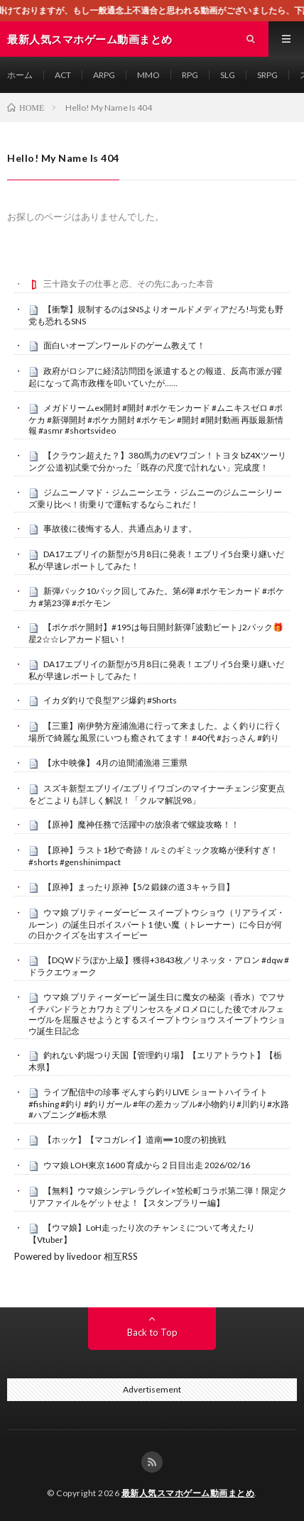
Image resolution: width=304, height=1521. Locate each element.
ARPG (104, 75)
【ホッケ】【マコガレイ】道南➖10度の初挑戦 (134, 1139)
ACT (63, 75)
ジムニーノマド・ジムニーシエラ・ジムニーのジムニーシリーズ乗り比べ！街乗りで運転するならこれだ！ (155, 498)
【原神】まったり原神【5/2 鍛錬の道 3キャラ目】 (138, 887)
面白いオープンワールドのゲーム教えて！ (124, 345)
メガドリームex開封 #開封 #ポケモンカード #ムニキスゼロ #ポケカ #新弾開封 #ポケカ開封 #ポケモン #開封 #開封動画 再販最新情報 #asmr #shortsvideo (155, 419)
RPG (190, 75)
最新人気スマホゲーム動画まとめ (188, 1493)
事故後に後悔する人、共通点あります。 (120, 528)
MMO (148, 75)
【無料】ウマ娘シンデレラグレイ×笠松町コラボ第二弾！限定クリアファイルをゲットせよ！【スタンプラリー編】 (157, 1196)
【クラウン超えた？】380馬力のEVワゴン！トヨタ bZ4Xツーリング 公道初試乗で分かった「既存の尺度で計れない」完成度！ (157, 461)
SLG (227, 75)
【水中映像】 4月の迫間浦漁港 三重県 (115, 762)
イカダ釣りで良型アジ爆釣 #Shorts (110, 700)
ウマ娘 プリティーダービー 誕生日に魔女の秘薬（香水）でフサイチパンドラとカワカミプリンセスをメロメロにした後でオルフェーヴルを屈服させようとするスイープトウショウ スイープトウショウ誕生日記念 (157, 1014)
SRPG (267, 75)
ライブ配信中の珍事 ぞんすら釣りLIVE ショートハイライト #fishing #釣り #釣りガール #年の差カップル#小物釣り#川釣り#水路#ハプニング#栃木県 (158, 1104)
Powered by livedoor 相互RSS (76, 1256)
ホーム (20, 75)
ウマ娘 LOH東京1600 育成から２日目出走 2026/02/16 (146, 1165)
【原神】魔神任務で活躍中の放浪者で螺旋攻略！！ (141, 824)
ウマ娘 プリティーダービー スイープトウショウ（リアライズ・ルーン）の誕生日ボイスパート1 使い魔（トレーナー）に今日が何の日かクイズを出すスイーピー (156, 924)
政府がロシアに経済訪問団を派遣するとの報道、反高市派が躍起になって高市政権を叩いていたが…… (155, 377)
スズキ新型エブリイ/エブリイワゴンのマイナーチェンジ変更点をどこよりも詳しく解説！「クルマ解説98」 (156, 794)
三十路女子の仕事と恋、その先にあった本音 (128, 283)
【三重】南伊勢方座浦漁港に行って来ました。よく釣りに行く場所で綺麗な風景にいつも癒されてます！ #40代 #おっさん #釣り (155, 731)
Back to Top (152, 1332)
